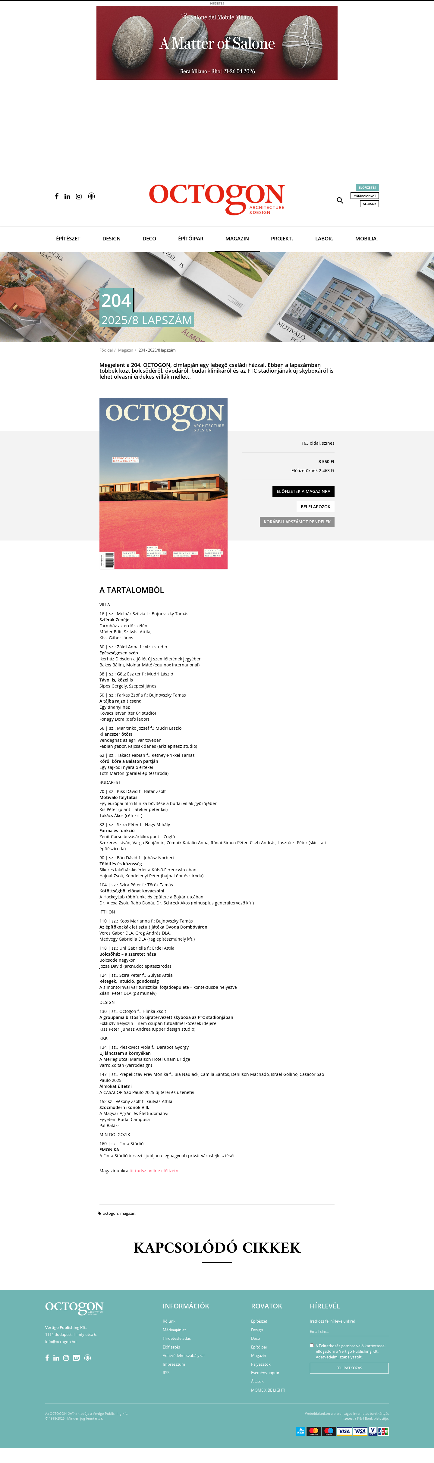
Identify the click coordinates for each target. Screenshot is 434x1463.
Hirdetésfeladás (177, 1338)
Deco (149, 238)
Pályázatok (261, 1364)
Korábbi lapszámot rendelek (297, 522)
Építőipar (190, 238)
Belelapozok (315, 506)
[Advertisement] (217, 129)
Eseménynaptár (265, 1372)
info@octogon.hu (61, 1341)
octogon (110, 1213)
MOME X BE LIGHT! (268, 1390)
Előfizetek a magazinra (303, 491)
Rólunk (169, 1321)
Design (111, 238)
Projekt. (282, 238)
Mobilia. (366, 238)
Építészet (68, 238)
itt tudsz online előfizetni (155, 1170)
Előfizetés (367, 187)
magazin (127, 1213)
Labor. (324, 238)
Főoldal (106, 350)
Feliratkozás (349, 1368)
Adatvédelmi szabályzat (184, 1355)
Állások (369, 204)
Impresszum (174, 1364)
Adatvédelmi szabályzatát (339, 1357)
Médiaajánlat (365, 195)
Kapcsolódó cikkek (217, 1249)
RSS (166, 1372)
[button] (340, 200)
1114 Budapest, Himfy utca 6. (71, 1334)
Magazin (237, 238)
